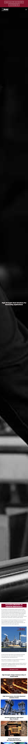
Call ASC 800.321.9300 (18, 2)
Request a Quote (8, 2)
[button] (26, 9)
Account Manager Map (14, 4)
